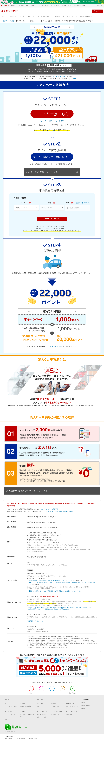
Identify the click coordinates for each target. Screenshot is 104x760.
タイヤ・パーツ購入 (56, 711)
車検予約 (39, 706)
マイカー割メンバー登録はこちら (52, 156)
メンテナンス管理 (42, 711)
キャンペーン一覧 (68, 16)
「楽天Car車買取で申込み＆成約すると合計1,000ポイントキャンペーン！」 (49, 580)
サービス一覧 (8, 738)
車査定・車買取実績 (43, 16)
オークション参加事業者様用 (84, 16)
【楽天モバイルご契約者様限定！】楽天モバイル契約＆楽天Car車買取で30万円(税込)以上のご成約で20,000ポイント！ (59, 607)
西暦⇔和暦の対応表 (82, 203)
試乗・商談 (40, 703)
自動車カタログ (55, 714)
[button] (52, 114)
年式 (70, 203)
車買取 (12, 21)
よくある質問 (56, 16)
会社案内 (22, 711)
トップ (3, 16)
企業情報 (83, 703)
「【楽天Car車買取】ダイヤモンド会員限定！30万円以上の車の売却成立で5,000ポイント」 (54, 591)
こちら (51, 130)
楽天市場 (99, 5)
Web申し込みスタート (52, 219)
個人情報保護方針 (85, 705)
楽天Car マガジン (42, 714)
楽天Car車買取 (70, 703)
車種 (52, 203)
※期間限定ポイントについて (35, 621)
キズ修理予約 (55, 706)
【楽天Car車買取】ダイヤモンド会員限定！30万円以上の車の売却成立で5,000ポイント (51, 609)
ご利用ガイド (12, 16)
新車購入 (53, 703)
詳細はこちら (76, 78)
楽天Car (5, 21)
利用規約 (7, 719)
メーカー (26, 203)
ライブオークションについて (27, 16)
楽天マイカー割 (41, 717)
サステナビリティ (33, 738)
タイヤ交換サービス (71, 711)
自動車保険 (69, 714)
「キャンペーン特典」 (60, 76)
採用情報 (83, 708)
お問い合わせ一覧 (20, 738)
